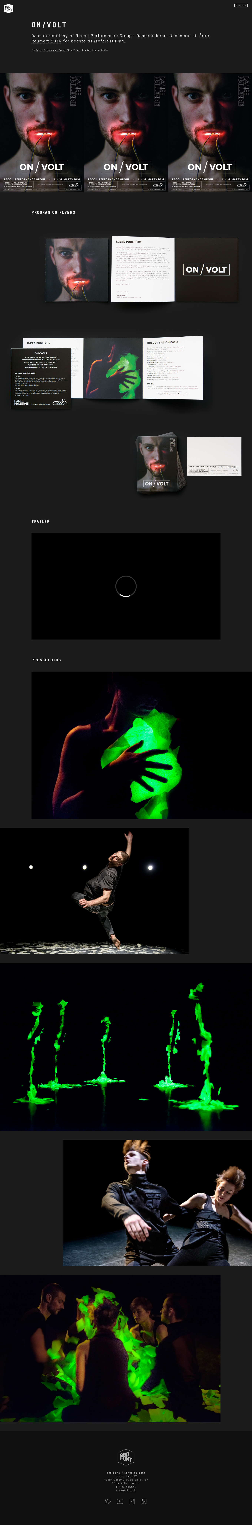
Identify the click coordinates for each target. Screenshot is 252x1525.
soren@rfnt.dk (126, 1490)
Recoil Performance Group (104, 35)
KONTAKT (241, 5)
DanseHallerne (152, 35)
